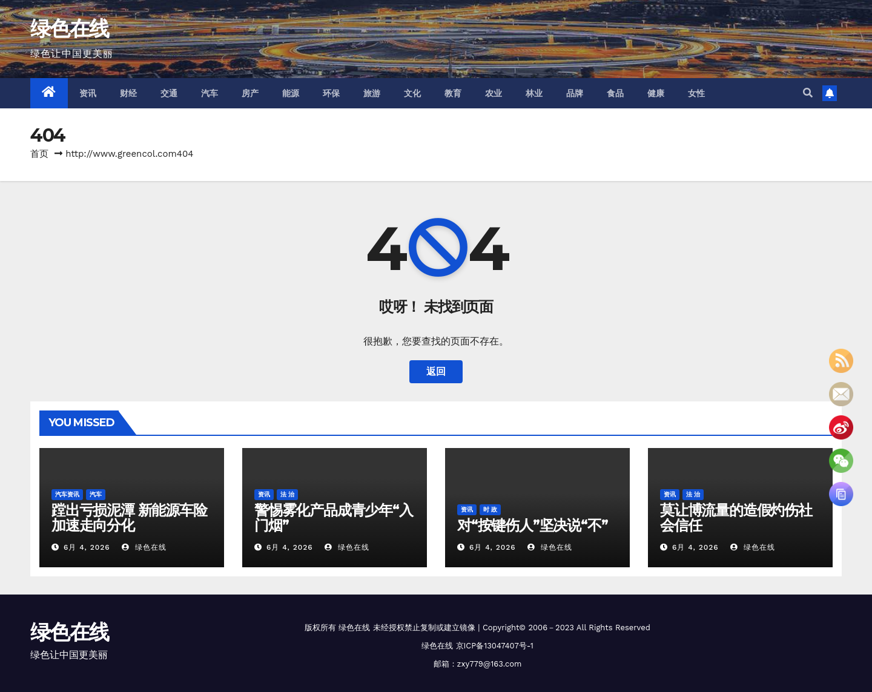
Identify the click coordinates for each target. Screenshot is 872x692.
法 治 (287, 494)
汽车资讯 (67, 494)
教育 (453, 93)
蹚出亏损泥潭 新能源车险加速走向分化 (129, 517)
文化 (412, 93)
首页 (39, 153)
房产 (250, 93)
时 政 (490, 509)
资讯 (88, 93)
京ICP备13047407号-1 (494, 645)
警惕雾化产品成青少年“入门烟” (333, 517)
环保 (331, 93)
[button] (808, 93)
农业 (494, 93)
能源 (291, 93)
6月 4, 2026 (87, 547)
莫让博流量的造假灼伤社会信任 (736, 517)
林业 (534, 93)
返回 (436, 371)
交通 (169, 93)
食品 (615, 93)
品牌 (575, 93)
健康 (656, 93)
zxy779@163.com (489, 663)
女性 (696, 93)
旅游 (372, 93)
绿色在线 (69, 28)
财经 (128, 93)
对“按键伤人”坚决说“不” (532, 525)
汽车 (210, 93)
